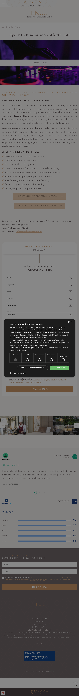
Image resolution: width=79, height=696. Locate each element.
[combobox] (69, 322)
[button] (18, 373)
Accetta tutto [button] (59, 368)
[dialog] (39, 348)
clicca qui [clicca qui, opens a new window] (25, 350)
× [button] (72, 321)
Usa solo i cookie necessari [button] (32, 368)
